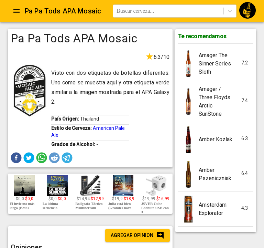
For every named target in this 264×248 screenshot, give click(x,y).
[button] (16, 157)
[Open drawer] (16, 11)
